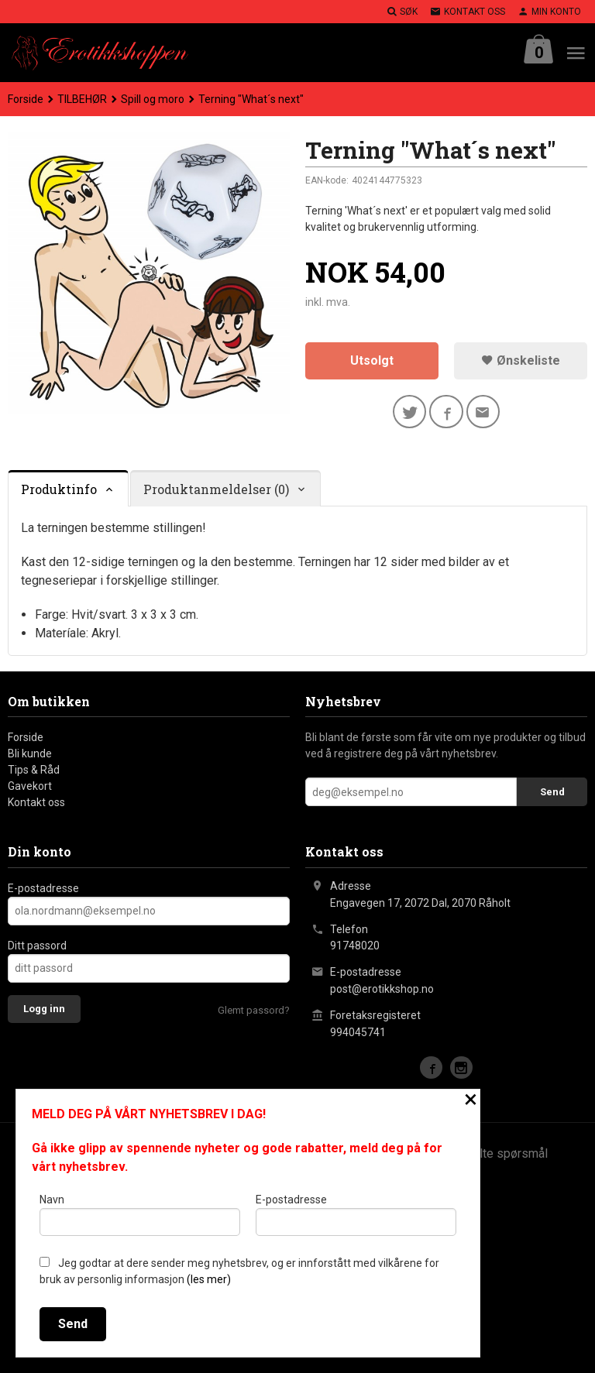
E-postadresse (43, 888)
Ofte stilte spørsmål (493, 1153)
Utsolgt (372, 360)
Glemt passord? (254, 1010)
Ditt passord (37, 945)
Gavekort (30, 787)
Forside (25, 99)
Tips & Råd (34, 770)
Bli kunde (30, 754)
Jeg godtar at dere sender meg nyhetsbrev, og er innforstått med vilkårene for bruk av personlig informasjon (239, 1271)
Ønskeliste (520, 360)
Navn (140, 1214)
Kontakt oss (36, 803)
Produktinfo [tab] (59, 489)
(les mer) (209, 1279)
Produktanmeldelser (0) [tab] (216, 489)
